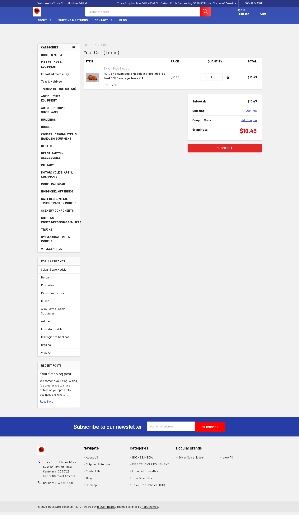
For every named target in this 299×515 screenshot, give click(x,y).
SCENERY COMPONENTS (57, 214)
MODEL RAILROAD (59, 187)
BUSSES (46, 130)
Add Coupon (249, 123)
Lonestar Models (51, 332)
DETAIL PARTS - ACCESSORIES (52, 159)
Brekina (46, 348)
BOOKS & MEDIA (51, 58)
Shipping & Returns (73, 23)
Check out (224, 151)
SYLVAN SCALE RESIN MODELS (59, 242)
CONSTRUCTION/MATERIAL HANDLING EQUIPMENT (59, 140)
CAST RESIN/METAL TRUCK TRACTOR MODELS (58, 204)
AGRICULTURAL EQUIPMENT (59, 102)
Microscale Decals (52, 296)
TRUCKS (59, 233)
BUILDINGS (48, 123)
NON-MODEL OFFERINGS (57, 195)
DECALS (46, 149)
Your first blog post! (56, 377)
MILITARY (47, 168)
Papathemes (150, 509)
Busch (45, 304)
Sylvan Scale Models (53, 273)
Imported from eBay (55, 77)
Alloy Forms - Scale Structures (53, 314)
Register (238, 16)
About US (44, 23)
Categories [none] (49, 50)
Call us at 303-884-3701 (58, 485)
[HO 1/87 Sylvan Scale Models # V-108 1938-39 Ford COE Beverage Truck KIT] (211, 80)
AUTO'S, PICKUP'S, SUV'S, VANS (59, 113)
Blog (123, 23)
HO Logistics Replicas (55, 340)
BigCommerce (106, 509)
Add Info (251, 114)
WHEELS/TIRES (59, 252)
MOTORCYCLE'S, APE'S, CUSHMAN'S (57, 178)
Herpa (45, 280)
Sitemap (91, 487)
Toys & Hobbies (59, 85)
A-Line (45, 324)
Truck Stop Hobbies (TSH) (58, 92)
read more (46, 405)
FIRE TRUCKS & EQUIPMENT (51, 68)
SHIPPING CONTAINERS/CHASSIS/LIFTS (60, 223)
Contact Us (103, 23)
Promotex (47, 288)
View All (46, 356)
